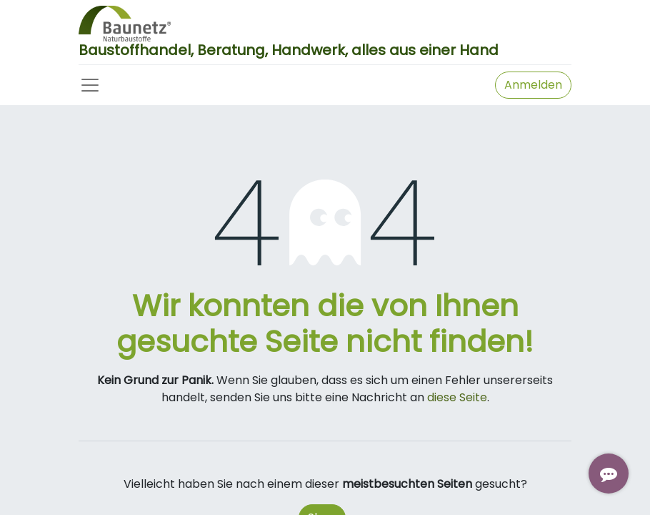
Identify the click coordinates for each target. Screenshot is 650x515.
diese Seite (457, 397)
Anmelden (533, 85)
